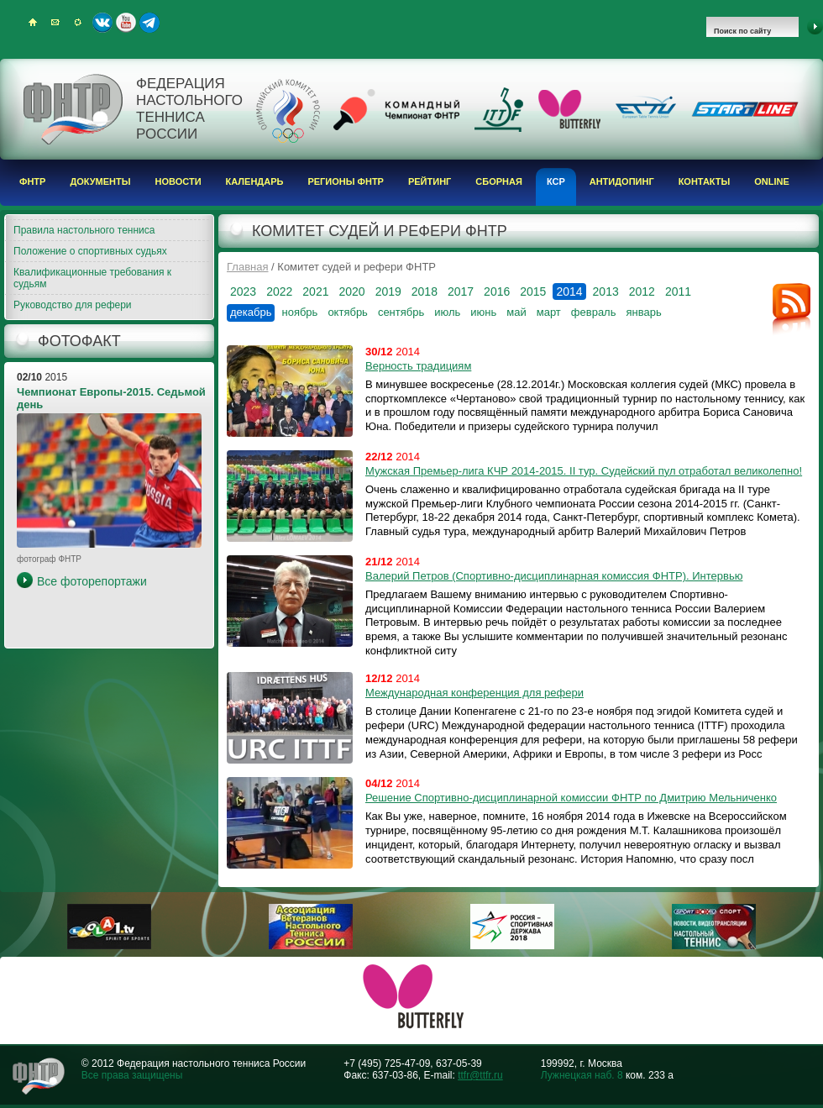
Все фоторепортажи (92, 581)
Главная (247, 266)
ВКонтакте (102, 23)
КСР (556, 181)
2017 (461, 291)
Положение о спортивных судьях (90, 251)
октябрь (348, 312)
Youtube (126, 23)
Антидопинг (622, 181)
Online (771, 181)
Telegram (149, 23)
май (516, 312)
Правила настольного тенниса (84, 230)
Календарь (255, 181)
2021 (315, 291)
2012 (642, 291)
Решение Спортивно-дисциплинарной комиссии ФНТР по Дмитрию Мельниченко (571, 797)
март (549, 312)
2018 (425, 291)
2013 (606, 291)
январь (643, 312)
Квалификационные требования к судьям (92, 278)
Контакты (705, 181)
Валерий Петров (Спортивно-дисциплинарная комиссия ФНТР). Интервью (553, 576)
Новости (178, 181)
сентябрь (401, 312)
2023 (243, 291)
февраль (593, 312)
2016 (497, 291)
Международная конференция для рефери (474, 692)
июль (447, 312)
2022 (279, 291)
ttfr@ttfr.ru (480, 1075)
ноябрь (299, 312)
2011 (678, 291)
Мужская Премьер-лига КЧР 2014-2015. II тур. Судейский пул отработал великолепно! (583, 471)
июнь (483, 312)
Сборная (498, 181)
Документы (100, 181)
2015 (533, 291)
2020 (351, 291)
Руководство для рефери (72, 305)
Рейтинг (429, 181)
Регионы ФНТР (345, 181)
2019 (388, 291)
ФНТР (32, 181)
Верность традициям (418, 366)
